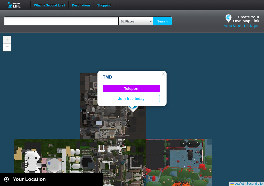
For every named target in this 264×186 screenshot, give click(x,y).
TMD (107, 77)
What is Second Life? (49, 5)
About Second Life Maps (241, 26)
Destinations (81, 5)
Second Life (17, 4)
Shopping (104, 5)
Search (162, 21)
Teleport (131, 89)
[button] (163, 74)
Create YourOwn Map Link (246, 19)
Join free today (131, 99)
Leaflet (237, 183)
